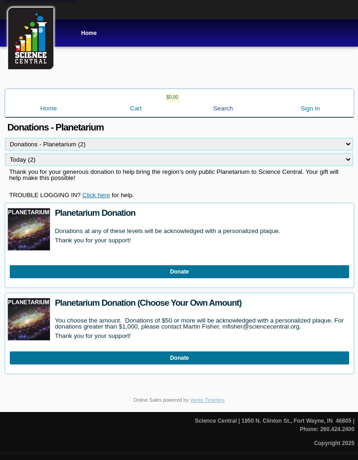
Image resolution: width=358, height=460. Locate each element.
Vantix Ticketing (207, 400)
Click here (96, 195)
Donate (179, 271)
